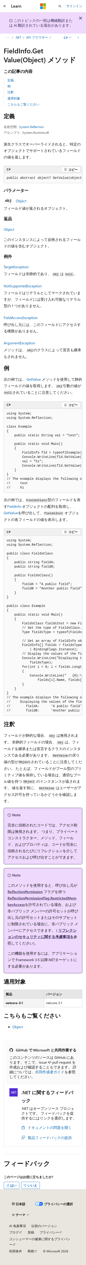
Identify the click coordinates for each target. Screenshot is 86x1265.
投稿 (31, 1232)
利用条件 (15, 1251)
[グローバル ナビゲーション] (4, 6)
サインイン (74, 6)
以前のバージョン (44, 1226)
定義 (10, 80)
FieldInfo (14, 506)
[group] (43, 178)
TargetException (16, 266)
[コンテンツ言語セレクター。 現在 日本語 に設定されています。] (18, 1204)
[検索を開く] (59, 6)
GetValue (34, 379)
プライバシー (49, 1232)
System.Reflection (31, 127)
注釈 (10, 92)
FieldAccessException (21, 317)
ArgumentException (19, 342)
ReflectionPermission (25, 891)
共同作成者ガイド (49, 1071)
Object (21, 200)
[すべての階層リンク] (8, 37)
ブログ (14, 1232)
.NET (18, 37)
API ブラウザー (37, 37)
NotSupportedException (23, 285)
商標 (31, 1251)
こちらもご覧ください (23, 104)
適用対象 (13, 98)
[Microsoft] (43, 6)
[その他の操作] (78, 37)
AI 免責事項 (17, 1226)
